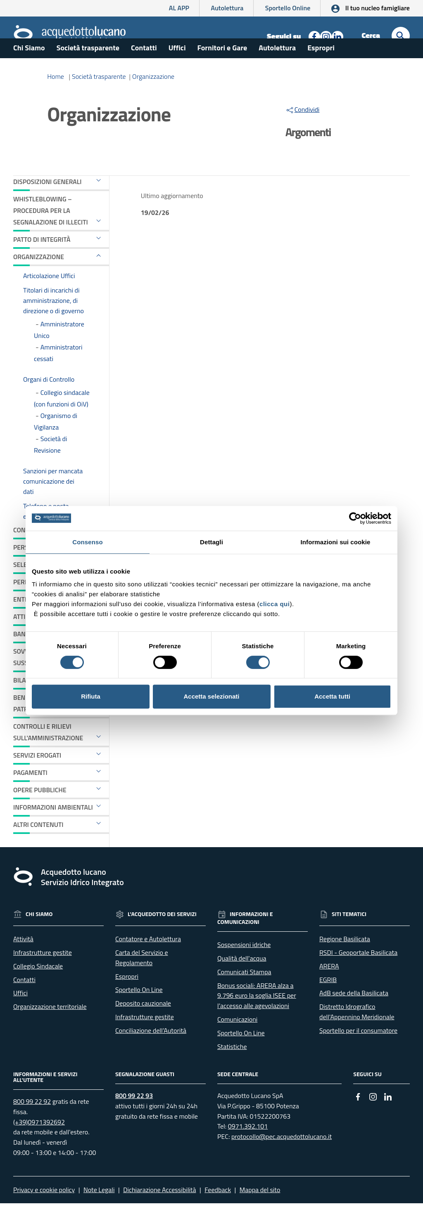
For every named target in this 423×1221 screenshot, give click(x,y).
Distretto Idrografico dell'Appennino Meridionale (356, 1029)
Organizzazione (153, 94)
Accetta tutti (332, 696)
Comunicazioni (237, 1037)
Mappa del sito (260, 1207)
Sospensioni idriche (244, 962)
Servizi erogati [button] (37, 773)
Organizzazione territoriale (50, 1024)
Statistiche (232, 1064)
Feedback (217, 1207)
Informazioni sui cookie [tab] (336, 542)
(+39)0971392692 (39, 1139)
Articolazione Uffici (49, 293)
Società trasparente (88, 65)
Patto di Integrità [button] (41, 257)
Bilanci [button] (24, 698)
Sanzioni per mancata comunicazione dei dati (53, 499)
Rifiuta (90, 696)
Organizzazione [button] (38, 274)
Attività (23, 956)
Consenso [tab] (87, 542)
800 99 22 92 (32, 1119)
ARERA (329, 984)
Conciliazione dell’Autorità (150, 1048)
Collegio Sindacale (38, 984)
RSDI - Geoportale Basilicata (358, 970)
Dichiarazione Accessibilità (159, 1207)
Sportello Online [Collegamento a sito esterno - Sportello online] (288, 8)
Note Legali (98, 1207)
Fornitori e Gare (222, 65)
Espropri (321, 65)
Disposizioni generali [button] (47, 199)
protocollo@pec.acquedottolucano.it (281, 1154)
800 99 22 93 (134, 1113)
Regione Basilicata (344, 956)
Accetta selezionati (211, 696)
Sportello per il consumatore (358, 1048)
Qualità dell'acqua (241, 976)
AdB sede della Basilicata (353, 1011)
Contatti (144, 65)
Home (55, 94)
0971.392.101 (248, 1144)
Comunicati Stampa (244, 989)
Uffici (177, 65)
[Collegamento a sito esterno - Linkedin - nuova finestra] (337, 36)
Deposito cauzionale (143, 1021)
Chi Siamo (29, 65)
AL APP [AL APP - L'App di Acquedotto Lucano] (179, 8)
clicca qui (274, 603)
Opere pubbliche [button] (40, 807)
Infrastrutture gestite (42, 970)
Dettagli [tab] (211, 542)
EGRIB (328, 997)
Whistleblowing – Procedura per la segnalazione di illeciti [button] (50, 228)
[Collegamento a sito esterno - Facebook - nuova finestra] (313, 36)
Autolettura (227, 8)
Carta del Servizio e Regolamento (141, 975)
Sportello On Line (139, 1007)
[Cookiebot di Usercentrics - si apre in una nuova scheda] (355, 518)
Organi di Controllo (48, 397)
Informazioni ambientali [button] (53, 825)
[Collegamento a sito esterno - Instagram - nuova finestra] (325, 36)
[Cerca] (401, 36)
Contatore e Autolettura (148, 956)
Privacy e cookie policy (44, 1207)
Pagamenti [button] (30, 790)
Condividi (302, 127)
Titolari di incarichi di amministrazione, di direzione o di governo (53, 318)
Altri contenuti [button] (38, 842)
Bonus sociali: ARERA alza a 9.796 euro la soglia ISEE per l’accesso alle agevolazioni (256, 1013)
